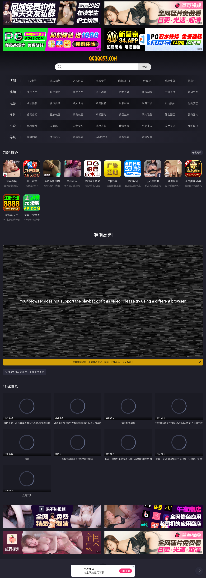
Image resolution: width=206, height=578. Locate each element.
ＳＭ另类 (193, 92)
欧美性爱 (101, 103)
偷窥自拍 (32, 114)
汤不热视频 (101, 137)
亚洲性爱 (32, 103)
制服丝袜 (124, 103)
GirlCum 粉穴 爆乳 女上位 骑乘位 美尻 (24, 371)
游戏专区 (101, 80)
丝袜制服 (147, 92)
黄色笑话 (170, 126)
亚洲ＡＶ (32, 92)
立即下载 (125, 570)
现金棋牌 (170, 80)
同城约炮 (32, 137)
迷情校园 (124, 126)
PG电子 (32, 80)
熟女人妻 (124, 92)
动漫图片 (101, 114)
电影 (12, 103)
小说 (12, 125)
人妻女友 (78, 126)
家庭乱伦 (55, 126)
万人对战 (78, 80)
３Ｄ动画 (101, 92)
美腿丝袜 (124, 114)
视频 (12, 92)
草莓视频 (78, 137)
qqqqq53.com (103, 58)
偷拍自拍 (55, 103)
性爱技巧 (193, 126)
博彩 (12, 80)
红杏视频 (124, 137)
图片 (12, 114)
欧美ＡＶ (78, 92)
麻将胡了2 (124, 80)
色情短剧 (147, 137)
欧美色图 (78, 114)
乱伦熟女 (170, 103)
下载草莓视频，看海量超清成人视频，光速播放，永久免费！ (137, 362)
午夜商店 (55, 137)
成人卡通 (78, 103)
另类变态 (193, 103)
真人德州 (55, 80)
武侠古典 (101, 126)
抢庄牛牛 (193, 80)
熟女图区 (170, 114)
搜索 (144, 67)
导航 (12, 137)
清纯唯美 (147, 114)
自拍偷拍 (55, 92)
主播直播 (170, 92)
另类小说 (147, 126)
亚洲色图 (55, 114)
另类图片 (193, 114)
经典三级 (147, 103)
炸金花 (147, 80)
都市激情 (32, 126)
